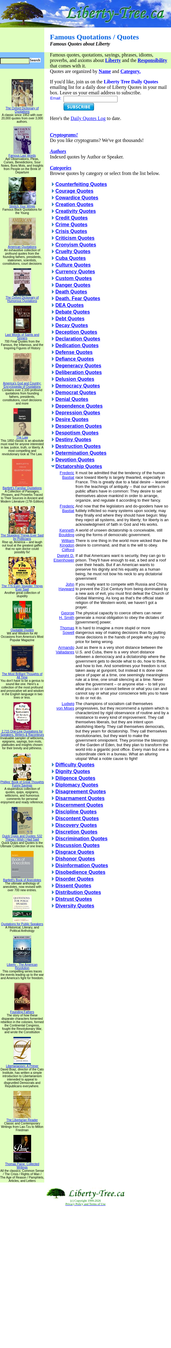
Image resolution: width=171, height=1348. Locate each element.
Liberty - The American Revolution (22, 965)
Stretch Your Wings (22, 205)
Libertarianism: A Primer (22, 1065)
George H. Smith (66, 615)
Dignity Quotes (72, 771)
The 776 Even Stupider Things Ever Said (22, 586)
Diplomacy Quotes (76, 784)
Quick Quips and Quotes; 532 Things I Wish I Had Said (22, 836)
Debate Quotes (72, 311)
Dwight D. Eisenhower (63, 557)
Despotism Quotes (76, 432)
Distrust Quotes (73, 899)
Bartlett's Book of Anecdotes (22, 879)
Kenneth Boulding (67, 532)
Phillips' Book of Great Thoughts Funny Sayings (22, 782)
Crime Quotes (71, 224)
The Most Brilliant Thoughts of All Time (22, 674)
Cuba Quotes (70, 258)
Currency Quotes (75, 271)
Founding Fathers (22, 1011)
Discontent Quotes (77, 818)
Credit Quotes (71, 217)
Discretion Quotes (76, 831)
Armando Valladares (65, 649)
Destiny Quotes (73, 439)
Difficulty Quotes (74, 764)
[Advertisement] (85, 1277)
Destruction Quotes (77, 446)
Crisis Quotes (71, 231)
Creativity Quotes (75, 211)
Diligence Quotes (75, 778)
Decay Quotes (71, 325)
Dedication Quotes (76, 345)
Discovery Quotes (76, 825)
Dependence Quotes (79, 406)
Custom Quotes (73, 278)
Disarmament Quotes (79, 798)
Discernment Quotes (79, 805)
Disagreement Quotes (80, 791)
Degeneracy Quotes (78, 365)
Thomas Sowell (67, 630)
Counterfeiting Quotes (81, 184)
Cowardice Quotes (76, 197)
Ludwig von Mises (65, 705)
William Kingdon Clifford (67, 545)
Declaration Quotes (77, 338)
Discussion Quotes (77, 845)
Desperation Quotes (78, 426)
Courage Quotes (74, 191)
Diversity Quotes (74, 905)
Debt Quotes (69, 318)
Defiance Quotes (74, 359)
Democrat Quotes (75, 392)
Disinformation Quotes (81, 865)
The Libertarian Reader (22, 1119)
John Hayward (66, 586)
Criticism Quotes (74, 238)
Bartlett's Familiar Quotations (22, 487)
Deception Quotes (76, 332)
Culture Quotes (73, 264)
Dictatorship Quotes (78, 466)
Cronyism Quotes (75, 244)
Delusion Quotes (74, 379)
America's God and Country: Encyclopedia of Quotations (22, 383)
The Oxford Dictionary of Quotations (21, 108)
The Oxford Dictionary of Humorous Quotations (21, 298)
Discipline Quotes (75, 811)
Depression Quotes (77, 412)
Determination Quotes (80, 453)
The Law (22, 436)
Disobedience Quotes (80, 872)
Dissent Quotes (73, 885)
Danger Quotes (72, 285)
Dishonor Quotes (75, 858)
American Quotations (22, 245)
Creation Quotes (74, 204)
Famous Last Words (22, 154)
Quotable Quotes (22, 629)
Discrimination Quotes (81, 838)
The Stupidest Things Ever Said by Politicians (22, 535)
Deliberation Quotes (78, 372)
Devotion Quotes (74, 459)
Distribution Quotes (78, 892)
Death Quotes (71, 291)
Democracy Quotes (77, 385)
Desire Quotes (71, 419)
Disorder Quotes (74, 878)
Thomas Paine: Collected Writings (22, 1164)
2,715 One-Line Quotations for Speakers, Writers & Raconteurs (22, 731)
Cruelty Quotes (72, 251)
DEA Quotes (69, 305)
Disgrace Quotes (74, 852)
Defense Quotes (74, 352)
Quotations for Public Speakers (22, 923)
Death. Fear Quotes (77, 298)
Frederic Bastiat (67, 475)
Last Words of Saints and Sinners (22, 335)
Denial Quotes (71, 399)
